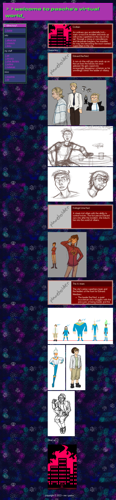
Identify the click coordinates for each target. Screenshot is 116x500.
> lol (7, 79)
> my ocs (9, 58)
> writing (9, 64)
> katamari (10, 67)
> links (8, 46)
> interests (10, 43)
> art (7, 55)
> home (8, 30)
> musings (10, 77)
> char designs (12, 61)
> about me (10, 40)
